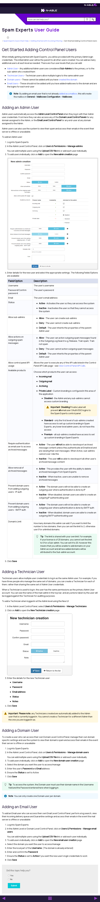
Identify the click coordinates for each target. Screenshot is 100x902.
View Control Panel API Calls (72, 365)
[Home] (31, 30)
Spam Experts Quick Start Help (16, 41)
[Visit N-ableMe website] (90, 5)
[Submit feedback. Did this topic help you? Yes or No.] (42, 878)
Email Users (12, 83)
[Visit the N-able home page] (49, 11)
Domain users (13, 79)
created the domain (68, 79)
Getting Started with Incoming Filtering (46, 41)
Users (15, 75)
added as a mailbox (68, 93)
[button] (87, 19)
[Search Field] (61, 19)
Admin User (12, 68)
